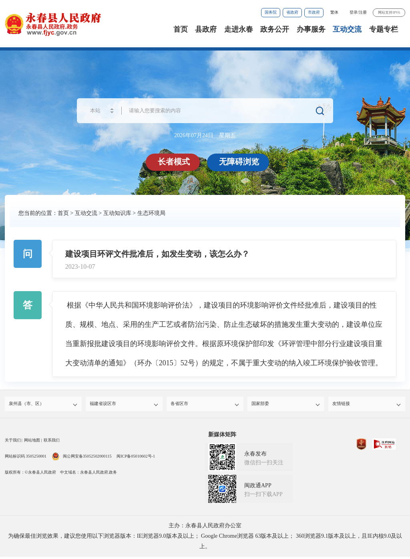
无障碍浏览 (240, 161)
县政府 (206, 29)
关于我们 (13, 442)
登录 (354, 12)
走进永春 (238, 29)
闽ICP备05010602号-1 (136, 458)
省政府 (292, 12)
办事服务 (311, 29)
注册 (363, 12)
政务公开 (274, 29)
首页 (180, 29)
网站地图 (32, 442)
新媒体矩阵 (222, 437)
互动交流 (347, 29)
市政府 (314, 12)
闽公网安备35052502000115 (82, 458)
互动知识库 (117, 213)
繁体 (334, 12)
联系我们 (52, 442)
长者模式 (175, 161)
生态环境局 (151, 213)
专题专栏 (383, 29)
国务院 (271, 12)
